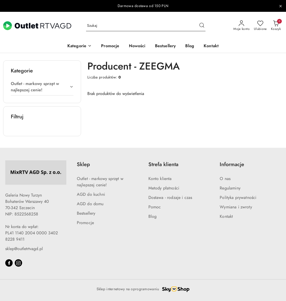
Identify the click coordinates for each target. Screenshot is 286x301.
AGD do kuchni (91, 194)
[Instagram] (18, 263)
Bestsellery (86, 213)
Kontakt (226, 216)
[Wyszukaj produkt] (145, 25)
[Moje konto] (241, 25)
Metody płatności (163, 188)
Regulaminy (230, 188)
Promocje (85, 223)
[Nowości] (137, 46)
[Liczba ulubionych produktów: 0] (260, 25)
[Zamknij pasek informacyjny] (280, 6)
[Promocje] (110, 46)
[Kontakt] (211, 46)
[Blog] (189, 46)
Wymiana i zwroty (236, 207)
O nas (225, 179)
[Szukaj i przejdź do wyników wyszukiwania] (201, 26)
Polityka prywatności (238, 197)
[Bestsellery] (165, 46)
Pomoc (154, 207)
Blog (152, 216)
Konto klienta (160, 179)
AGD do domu (90, 204)
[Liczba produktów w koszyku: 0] (276, 25)
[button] (79, 46)
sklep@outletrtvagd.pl (24, 249)
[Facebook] (9, 263)
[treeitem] (42, 86)
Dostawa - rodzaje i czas (170, 197)
